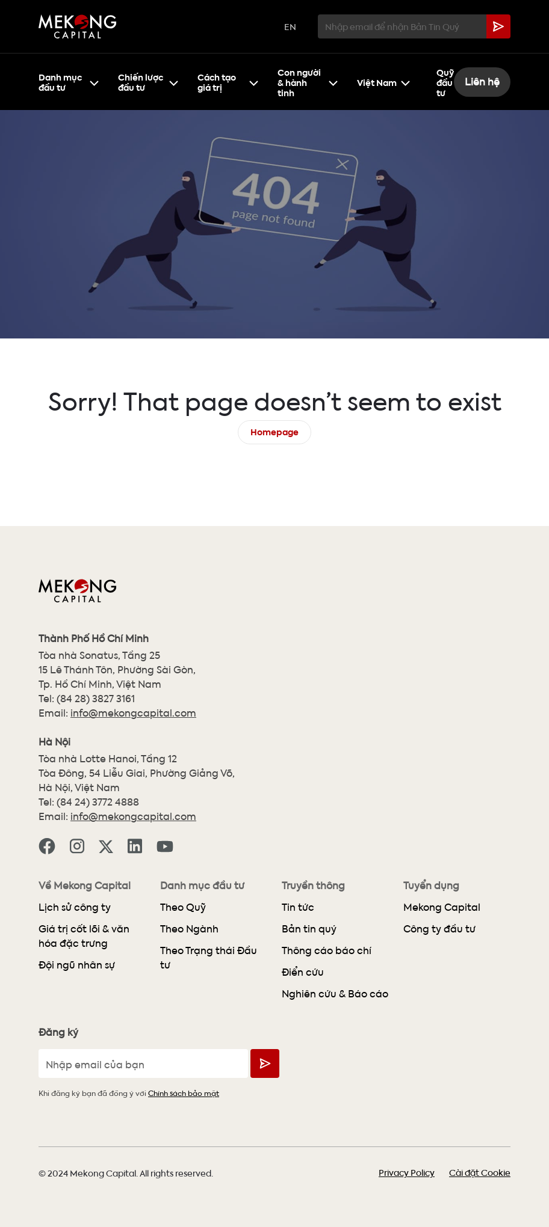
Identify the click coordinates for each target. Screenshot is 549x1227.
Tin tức (298, 906)
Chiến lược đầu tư (148, 81)
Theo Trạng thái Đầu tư (208, 957)
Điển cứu (303, 971)
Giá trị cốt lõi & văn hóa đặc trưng (84, 935)
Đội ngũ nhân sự (77, 964)
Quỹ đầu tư (445, 81)
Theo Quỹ (183, 906)
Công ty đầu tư (439, 928)
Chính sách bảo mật (183, 1092)
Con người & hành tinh (308, 81)
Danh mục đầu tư (69, 81)
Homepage (274, 430)
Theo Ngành (189, 928)
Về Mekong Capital (85, 885)
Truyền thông (313, 885)
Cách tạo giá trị (227, 81)
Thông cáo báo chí (326, 950)
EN (290, 26)
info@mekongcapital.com (133, 712)
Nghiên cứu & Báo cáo (335, 993)
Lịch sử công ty (75, 906)
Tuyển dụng (431, 885)
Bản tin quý (309, 928)
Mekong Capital (441, 906)
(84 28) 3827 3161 (96, 698)
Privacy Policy (407, 1172)
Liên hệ (482, 81)
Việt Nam (383, 81)
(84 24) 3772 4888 (98, 801)
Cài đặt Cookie (479, 1172)
